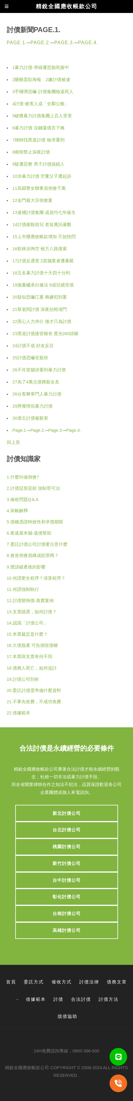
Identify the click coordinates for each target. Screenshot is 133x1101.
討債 (58, 999)
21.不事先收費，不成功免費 (34, 701)
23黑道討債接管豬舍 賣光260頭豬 (45, 333)
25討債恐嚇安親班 (30, 357)
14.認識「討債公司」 (27, 623)
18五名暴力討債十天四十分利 (41, 273)
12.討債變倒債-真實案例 (30, 600)
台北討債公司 (67, 830)
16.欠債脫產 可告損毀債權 (32, 645)
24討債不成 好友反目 (32, 345)
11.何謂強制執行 (23, 589)
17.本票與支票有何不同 (29, 656)
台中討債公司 (67, 880)
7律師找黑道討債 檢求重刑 (38, 140)
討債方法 (109, 999)
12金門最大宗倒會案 (32, 200)
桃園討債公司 (67, 846)
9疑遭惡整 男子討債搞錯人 (38, 164)
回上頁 (13, 442)
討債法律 (89, 982)
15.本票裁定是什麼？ (27, 634)
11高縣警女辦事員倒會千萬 (38, 188)
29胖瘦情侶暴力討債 (32, 406)
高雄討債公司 (67, 930)
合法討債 (81, 999)
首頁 (11, 982)
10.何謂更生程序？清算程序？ (36, 578)
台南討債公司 (67, 913)
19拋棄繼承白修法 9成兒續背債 (43, 285)
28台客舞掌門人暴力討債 (36, 394)
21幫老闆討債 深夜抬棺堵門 (39, 309)
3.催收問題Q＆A (22, 499)
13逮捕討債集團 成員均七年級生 (43, 212)
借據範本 (36, 999)
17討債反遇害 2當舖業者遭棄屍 (43, 260)
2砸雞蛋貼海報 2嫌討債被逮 (41, 79)
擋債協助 (68, 1016)
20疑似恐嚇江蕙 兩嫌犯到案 (39, 297)
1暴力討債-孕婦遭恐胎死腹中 (40, 67)
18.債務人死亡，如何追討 (32, 668)
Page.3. (64, 42)
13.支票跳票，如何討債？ (32, 611)
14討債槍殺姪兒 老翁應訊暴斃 (41, 224)
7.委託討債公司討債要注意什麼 (37, 544)
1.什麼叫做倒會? (23, 477)
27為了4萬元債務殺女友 (35, 382)
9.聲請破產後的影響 (26, 567)
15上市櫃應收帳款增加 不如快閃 (43, 236)
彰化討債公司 (67, 896)
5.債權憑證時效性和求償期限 (35, 522)
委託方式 (34, 982)
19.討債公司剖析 (23, 679)
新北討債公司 (67, 813)
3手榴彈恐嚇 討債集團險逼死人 (42, 91)
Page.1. (17, 42)
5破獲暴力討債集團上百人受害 (42, 115)
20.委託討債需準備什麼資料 (34, 690)
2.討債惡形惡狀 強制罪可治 (33, 488)
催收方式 (62, 982)
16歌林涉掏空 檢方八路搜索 (39, 248)
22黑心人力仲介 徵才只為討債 (41, 321)
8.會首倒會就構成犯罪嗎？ (33, 555)
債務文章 (117, 982)
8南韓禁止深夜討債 (31, 152)
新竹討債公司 (67, 863)
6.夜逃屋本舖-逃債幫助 (29, 533)
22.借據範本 (18, 713)
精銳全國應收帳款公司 (27, 1067)
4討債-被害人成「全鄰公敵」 (40, 103)
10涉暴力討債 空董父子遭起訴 (41, 176)
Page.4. (88, 42)
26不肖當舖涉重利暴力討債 (38, 369)
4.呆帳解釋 (17, 510)
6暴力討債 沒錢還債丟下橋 (38, 128)
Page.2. (41, 42)
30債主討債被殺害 (30, 418)
